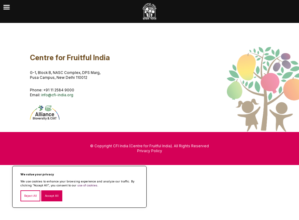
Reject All (30, 195)
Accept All (52, 195)
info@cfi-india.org (57, 95)
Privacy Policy (149, 151)
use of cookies (87, 185)
